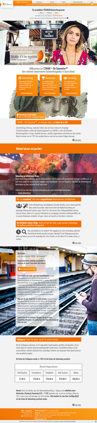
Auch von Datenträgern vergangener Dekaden (30, 116)
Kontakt (63, 2)
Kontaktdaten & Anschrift (46, 417)
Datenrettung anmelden (78, 2)
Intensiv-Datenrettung (24, 193)
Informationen (39, 2)
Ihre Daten (52, 2)
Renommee (49, 13)
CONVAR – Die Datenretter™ (23, 2)
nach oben (78, 140)
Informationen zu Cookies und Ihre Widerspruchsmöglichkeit (65, 421)
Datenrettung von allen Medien (54, 413)
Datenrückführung (60, 415)
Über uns (42, 13)
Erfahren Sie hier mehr (26, 93)
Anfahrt (39, 417)
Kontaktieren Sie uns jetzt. (28, 269)
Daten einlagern (67, 415)
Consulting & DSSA (72, 413)
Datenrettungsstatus (52, 415)
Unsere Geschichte (44, 413)
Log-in (91, 2)
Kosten (56, 13)
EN (94, 4)
